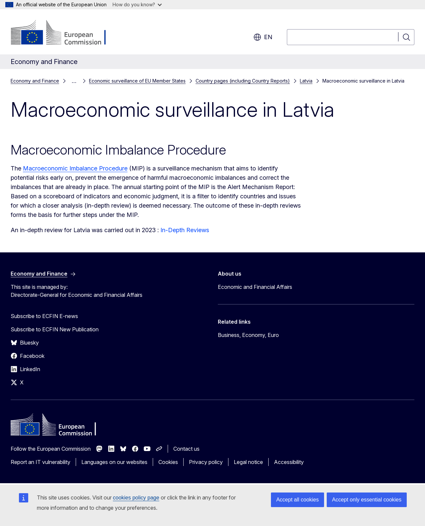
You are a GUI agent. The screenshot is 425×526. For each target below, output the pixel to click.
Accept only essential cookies (366, 499)
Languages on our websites (114, 462)
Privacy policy (206, 462)
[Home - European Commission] (64, 33)
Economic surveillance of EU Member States (137, 81)
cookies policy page (136, 497)
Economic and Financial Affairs (255, 287)
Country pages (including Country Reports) (243, 81)
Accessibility (289, 462)
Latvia (306, 81)
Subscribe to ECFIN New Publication (55, 329)
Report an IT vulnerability (40, 462)
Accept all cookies (297, 499)
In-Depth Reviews (184, 230)
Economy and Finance (35, 81)
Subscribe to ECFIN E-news (44, 316)
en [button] (262, 37)
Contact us (186, 448)
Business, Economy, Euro (248, 335)
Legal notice (248, 462)
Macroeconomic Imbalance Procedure (75, 168)
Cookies (168, 462)
